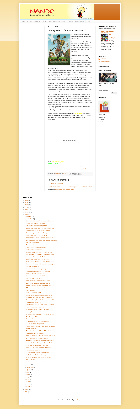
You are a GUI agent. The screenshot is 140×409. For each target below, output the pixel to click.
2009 (26, 209)
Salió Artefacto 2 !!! (31, 290)
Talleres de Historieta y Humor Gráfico (33, 21)
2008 (26, 212)
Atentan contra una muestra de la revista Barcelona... (40, 326)
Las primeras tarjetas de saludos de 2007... (38, 283)
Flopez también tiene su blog (34, 249)
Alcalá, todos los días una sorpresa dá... (37, 273)
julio (27, 372)
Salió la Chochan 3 (31, 359)
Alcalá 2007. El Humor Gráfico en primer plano (38, 347)
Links (88, 21)
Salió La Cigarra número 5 (33, 242)
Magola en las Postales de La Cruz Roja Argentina (39, 261)
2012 (26, 202)
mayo (28, 377)
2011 (26, 205)
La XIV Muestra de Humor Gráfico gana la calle (39, 355)
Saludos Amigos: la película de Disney (36, 233)
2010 (26, 207)
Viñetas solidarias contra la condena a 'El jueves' (39, 295)
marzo (28, 381)
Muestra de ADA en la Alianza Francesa (37, 345)
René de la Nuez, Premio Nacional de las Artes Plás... (40, 300)
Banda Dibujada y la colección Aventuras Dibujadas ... (40, 285)
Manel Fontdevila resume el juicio (35, 307)
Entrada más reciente (54, 187)
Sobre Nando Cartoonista (57, 21)
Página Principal (71, 187)
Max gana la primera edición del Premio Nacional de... (41, 276)
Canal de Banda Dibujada (76, 21)
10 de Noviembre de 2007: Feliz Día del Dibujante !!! (40, 335)
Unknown (103, 59)
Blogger (79, 400)
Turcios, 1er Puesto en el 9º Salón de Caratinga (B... (40, 264)
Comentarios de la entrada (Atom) (64, 189)
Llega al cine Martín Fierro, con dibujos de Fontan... (40, 343)
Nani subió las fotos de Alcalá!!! (34, 350)
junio (27, 374)
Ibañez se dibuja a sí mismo (33, 292)
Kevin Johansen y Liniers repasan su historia (38, 280)
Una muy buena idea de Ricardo (35, 312)
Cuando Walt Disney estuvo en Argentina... (37, 259)
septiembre (29, 367)
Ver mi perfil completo (104, 61)
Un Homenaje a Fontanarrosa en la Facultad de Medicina (41, 240)
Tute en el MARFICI (31, 328)
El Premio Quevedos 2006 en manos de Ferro (38, 357)
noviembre (29, 219)
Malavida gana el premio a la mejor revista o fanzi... (40, 237)
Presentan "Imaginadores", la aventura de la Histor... (40, 340)
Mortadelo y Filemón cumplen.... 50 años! (37, 309)
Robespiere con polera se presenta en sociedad (39, 297)
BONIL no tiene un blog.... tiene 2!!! (35, 288)
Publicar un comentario (56, 183)
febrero (28, 384)
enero (28, 386)
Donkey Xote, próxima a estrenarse (35, 223)
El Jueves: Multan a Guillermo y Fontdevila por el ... (40, 314)
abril (27, 379)
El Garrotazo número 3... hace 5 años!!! (37, 338)
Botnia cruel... (30, 319)
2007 (26, 214)
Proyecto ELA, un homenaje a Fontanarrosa (38, 271)
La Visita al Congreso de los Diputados (36, 362)
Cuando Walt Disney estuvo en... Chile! (36, 235)
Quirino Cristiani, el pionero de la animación (38, 352)
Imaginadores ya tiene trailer (34, 278)
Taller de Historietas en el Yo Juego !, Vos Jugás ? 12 (112, 37)
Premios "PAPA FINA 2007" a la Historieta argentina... (40, 304)
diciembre (29, 216)
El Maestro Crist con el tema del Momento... (38, 321)
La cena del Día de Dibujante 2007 (35, 324)
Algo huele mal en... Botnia (33, 302)
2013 (26, 200)
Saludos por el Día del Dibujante (35, 333)
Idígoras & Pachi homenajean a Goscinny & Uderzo (40, 254)
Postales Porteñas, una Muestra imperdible (38, 230)
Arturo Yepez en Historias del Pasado (36, 247)
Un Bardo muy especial (32, 266)
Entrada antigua (87, 187)
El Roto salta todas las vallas (34, 245)
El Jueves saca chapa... (32, 316)
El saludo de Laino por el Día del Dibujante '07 (38, 331)
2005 (26, 392)
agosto (28, 369)
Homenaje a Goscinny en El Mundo (35, 257)
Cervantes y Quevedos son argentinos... (37, 225)
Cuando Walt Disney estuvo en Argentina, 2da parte (40, 228)
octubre (28, 365)
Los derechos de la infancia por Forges (36, 269)
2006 (26, 389)
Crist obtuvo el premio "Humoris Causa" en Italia (39, 252)
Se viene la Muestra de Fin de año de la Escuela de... (40, 221)
